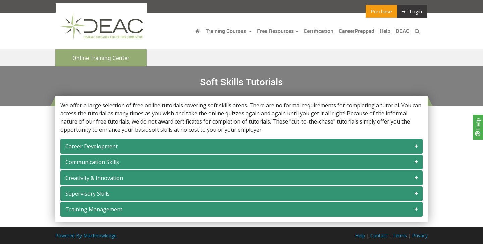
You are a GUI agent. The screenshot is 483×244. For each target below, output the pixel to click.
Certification (318, 31)
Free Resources (275, 31)
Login (412, 11)
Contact (378, 235)
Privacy (420, 235)
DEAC (402, 31)
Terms (400, 235)
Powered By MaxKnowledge (86, 235)
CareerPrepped (356, 31)
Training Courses (226, 31)
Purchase (381, 11)
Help (478, 127)
